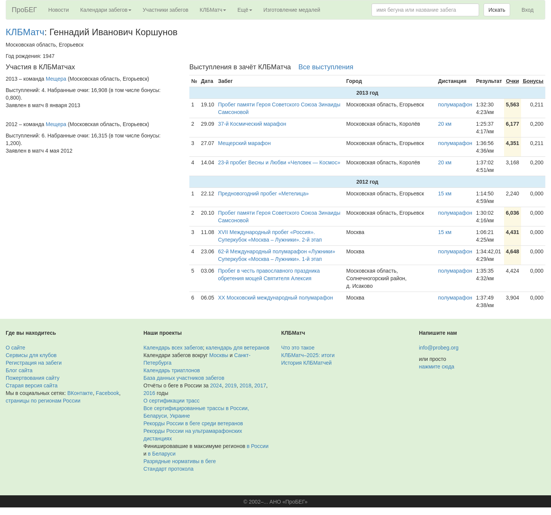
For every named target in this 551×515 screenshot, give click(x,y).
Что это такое (298, 348)
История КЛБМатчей (306, 363)
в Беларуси (161, 454)
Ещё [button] (244, 10)
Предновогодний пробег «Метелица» (263, 193)
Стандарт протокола (169, 469)
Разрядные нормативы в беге (180, 461)
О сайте (15, 348)
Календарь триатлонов (172, 370)
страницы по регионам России (43, 401)
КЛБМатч (25, 32)
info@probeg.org (439, 348)
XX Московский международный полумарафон (275, 298)
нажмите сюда (436, 367)
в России (257, 446)
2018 (245, 385)
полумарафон (455, 104)
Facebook (107, 393)
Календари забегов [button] (105, 10)
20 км (444, 124)
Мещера (56, 79)
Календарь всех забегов (173, 348)
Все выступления (325, 67)
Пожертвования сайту (32, 378)
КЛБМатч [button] (213, 10)
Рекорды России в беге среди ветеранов (193, 423)
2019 (231, 385)
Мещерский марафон (244, 143)
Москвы (218, 355)
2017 (260, 385)
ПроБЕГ (24, 10)
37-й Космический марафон (252, 124)
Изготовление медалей (292, 10)
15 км (444, 193)
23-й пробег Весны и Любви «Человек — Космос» (279, 162)
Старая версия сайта (32, 385)
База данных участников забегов (184, 378)
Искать (497, 10)
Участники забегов (166, 10)
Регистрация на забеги (34, 363)
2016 (149, 393)
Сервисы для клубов (31, 355)
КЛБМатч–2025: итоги (308, 355)
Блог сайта (19, 370)
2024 (216, 385)
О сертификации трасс (172, 401)
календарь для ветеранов (238, 348)
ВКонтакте (80, 393)
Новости (58, 10)
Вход (527, 10)
